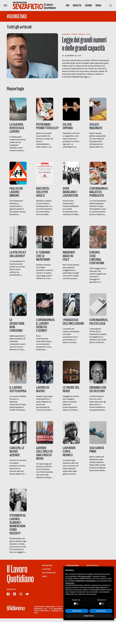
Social (88, 34)
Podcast (98, 5)
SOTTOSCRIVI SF (49, 576)
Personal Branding (78, 34)
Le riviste (46, 573)
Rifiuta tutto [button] (76, 611)
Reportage (47, 569)
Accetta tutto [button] (101, 611)
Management (66, 34)
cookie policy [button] (69, 583)
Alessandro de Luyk (73, 56)
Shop (67, 5)
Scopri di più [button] (89, 616)
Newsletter (77, 5)
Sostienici (88, 5)
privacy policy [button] (86, 576)
